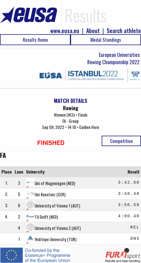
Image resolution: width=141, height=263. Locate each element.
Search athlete (124, 30)
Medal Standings (105, 39)
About (93, 30)
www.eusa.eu (64, 30)
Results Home (35, 39)
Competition (121, 140)
